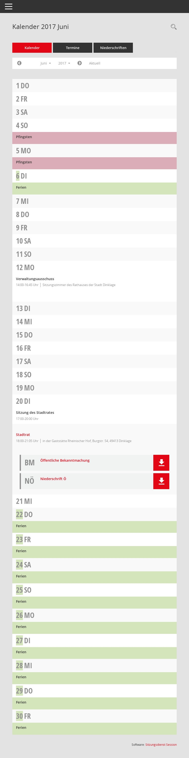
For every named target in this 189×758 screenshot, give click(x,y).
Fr (24, 99)
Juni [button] (46, 63)
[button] (161, 463)
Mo (26, 150)
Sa (24, 112)
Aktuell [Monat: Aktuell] (94, 63)
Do (25, 85)
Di (24, 176)
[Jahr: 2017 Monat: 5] (19, 63)
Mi (25, 201)
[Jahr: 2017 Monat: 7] (79, 63)
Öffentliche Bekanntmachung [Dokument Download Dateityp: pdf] (65, 460)
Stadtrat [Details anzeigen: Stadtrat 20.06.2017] (23, 434)
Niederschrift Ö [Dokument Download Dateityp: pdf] (53, 479)
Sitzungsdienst (161, 745)
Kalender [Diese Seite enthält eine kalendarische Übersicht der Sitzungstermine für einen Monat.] (32, 47)
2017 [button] (64, 63)
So (24, 125)
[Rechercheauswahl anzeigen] (172, 27)
